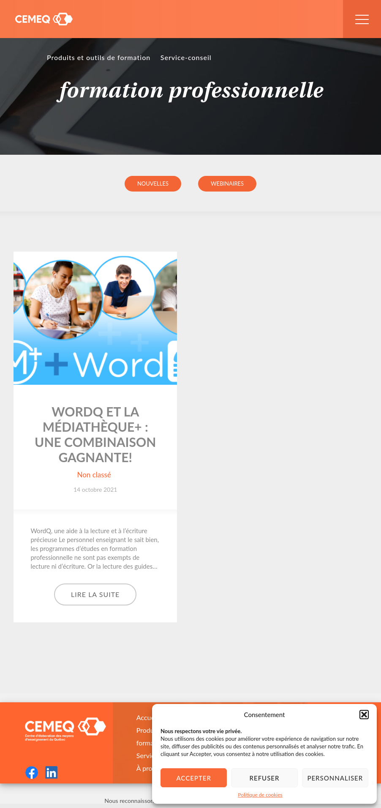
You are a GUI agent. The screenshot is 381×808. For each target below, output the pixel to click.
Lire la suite (95, 594)
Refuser (265, 778)
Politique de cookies (260, 795)
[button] (364, 714)
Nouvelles (153, 183)
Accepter (193, 778)
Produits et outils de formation (98, 57)
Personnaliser (335, 778)
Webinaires (227, 183)
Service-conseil (186, 57)
